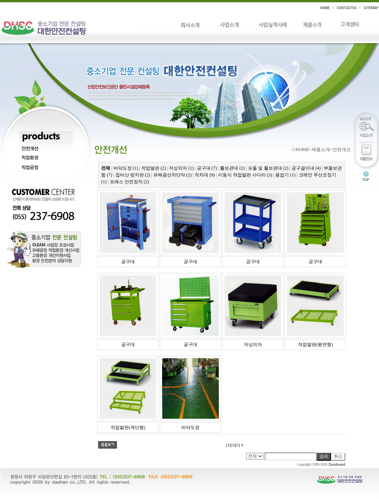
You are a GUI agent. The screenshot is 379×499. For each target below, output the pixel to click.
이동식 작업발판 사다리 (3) (245, 175)
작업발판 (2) (153, 168)
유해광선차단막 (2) (172, 175)
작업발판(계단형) (128, 427)
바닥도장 (190, 427)
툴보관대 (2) (232, 168)
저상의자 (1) (181, 168)
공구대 (128, 261)
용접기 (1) (285, 175)
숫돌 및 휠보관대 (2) (268, 168)
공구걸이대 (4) (306, 168)
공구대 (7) (207, 168)
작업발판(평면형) (315, 344)
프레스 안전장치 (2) (129, 181)
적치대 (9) (205, 175)
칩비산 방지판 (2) (132, 175)
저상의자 (253, 344)
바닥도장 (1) (126, 168)
